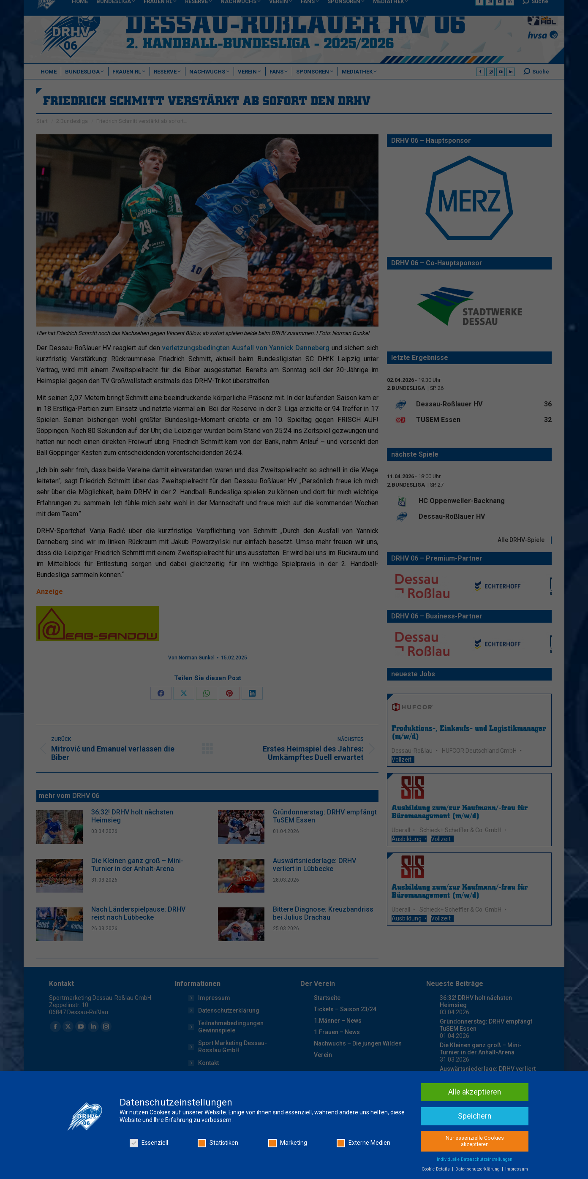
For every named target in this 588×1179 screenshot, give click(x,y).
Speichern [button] (474, 1116)
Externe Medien (363, 1143)
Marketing (287, 1143)
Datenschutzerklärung (478, 1169)
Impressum (516, 1169)
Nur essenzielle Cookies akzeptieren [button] (475, 1141)
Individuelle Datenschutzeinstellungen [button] (474, 1159)
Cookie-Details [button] (436, 1169)
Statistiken (218, 1143)
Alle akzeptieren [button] (474, 1092)
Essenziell (149, 1143)
